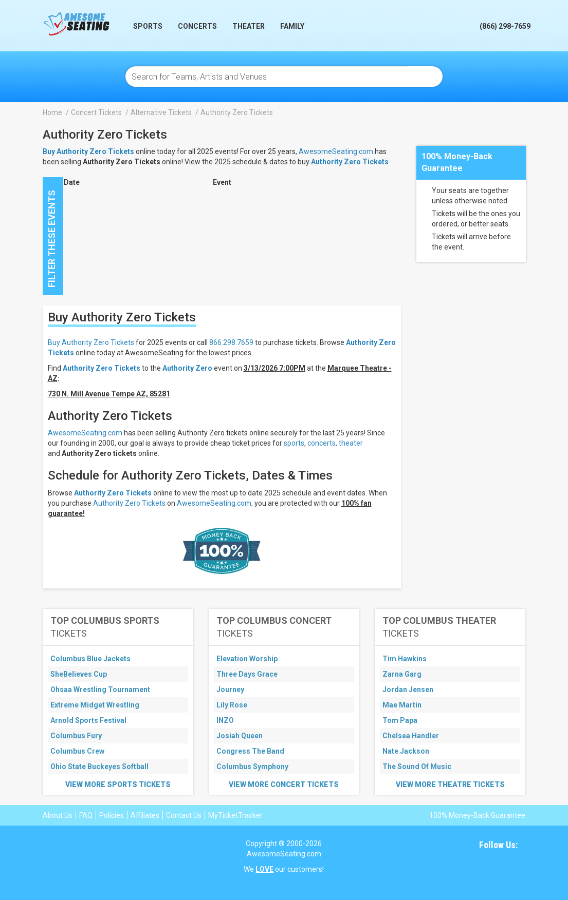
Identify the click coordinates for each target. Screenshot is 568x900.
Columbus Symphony (252, 766)
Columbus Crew (77, 751)
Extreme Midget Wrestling (94, 705)
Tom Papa (399, 720)
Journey (230, 689)
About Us (57, 815)
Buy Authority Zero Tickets (91, 342)
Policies (111, 815)
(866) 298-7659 (505, 26)
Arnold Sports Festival (88, 720)
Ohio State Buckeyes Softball (99, 766)
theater (351, 443)
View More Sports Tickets (118, 784)
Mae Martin (402, 705)
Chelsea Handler (410, 736)
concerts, (322, 443)
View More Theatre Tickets (450, 784)
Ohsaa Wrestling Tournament (100, 689)
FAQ (86, 815)
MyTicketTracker (235, 815)
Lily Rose (231, 705)
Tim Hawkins (404, 659)
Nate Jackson (405, 751)
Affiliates (145, 815)
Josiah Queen (239, 736)
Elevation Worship (247, 659)
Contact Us (183, 815)
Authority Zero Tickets (350, 162)
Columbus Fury (76, 736)
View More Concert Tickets (284, 784)
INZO (225, 720)
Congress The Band (250, 751)
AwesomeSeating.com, (215, 503)
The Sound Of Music (416, 766)
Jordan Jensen (407, 689)
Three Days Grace (247, 674)
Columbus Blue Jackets (90, 659)
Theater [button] (248, 26)
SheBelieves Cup (78, 674)
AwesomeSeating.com (336, 151)
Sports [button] (147, 26)
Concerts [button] (197, 26)
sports (294, 443)
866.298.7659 (231, 342)
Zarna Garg (402, 674)
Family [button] (292, 26)
